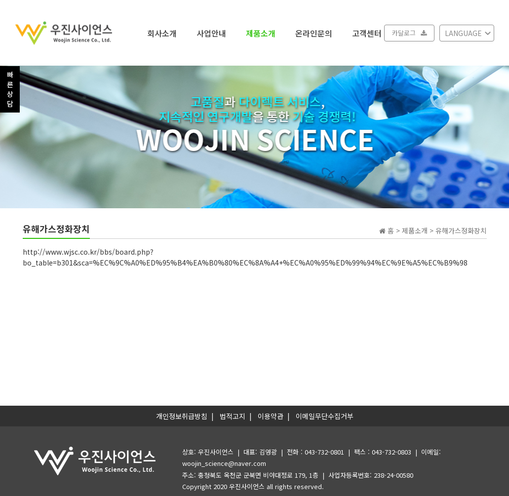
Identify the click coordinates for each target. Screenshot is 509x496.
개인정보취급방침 (181, 416)
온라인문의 (313, 32)
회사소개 (162, 32)
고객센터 (367, 32)
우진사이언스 (247, 486)
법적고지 (232, 416)
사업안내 (211, 32)
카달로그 (409, 33)
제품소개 (260, 32)
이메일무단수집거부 (324, 416)
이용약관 (270, 416)
